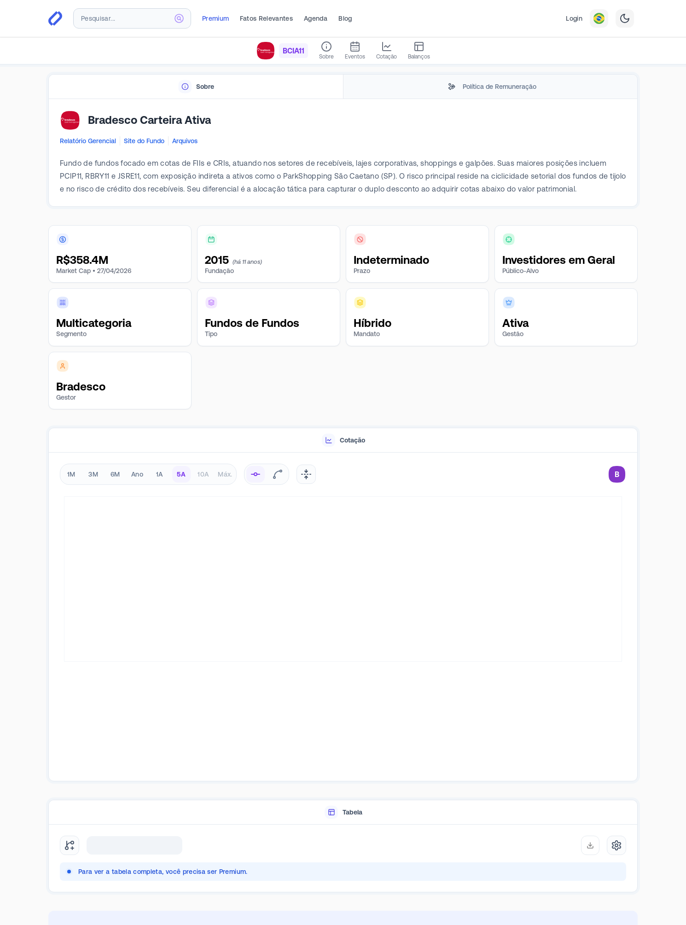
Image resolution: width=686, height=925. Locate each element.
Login (574, 18)
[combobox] (132, 18)
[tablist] (343, 87)
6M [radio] (115, 474)
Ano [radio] (137, 474)
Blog (345, 18)
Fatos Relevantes (266, 18)
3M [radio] (93, 474)
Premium (215, 18)
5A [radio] (181, 474)
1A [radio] (159, 474)
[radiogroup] (148, 474)
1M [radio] (71, 474)
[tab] (196, 87)
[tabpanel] (343, 153)
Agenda (315, 18)
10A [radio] (203, 474)
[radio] (255, 474)
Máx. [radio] (225, 474)
